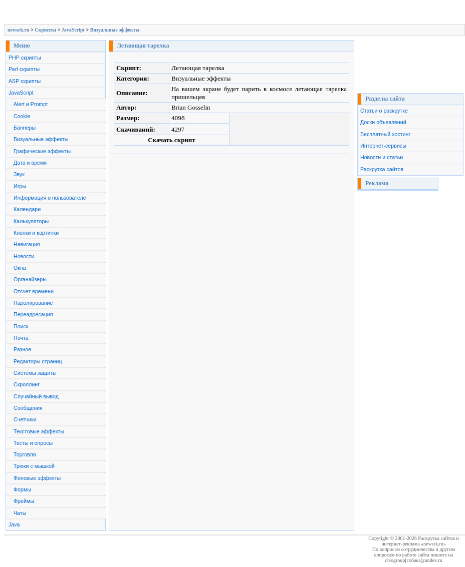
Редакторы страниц (38, 361)
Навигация (27, 244)
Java (14, 524)
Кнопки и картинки (36, 233)
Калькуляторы (31, 221)
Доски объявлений (383, 122)
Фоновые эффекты (37, 478)
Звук (19, 174)
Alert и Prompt (31, 104)
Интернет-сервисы (383, 146)
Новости (24, 256)
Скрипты (45, 30)
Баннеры (25, 128)
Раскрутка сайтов (381, 169)
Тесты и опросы (33, 443)
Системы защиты (35, 373)
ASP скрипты (25, 81)
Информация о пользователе (50, 198)
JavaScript (73, 30)
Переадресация (33, 314)
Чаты (20, 513)
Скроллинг (27, 384)
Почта (21, 338)
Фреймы (24, 501)
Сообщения (28, 408)
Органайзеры (30, 279)
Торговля (25, 454)
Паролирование (33, 303)
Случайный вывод (36, 396)
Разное (22, 349)
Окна (20, 268)
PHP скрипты (25, 58)
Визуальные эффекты (115, 30)
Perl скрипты (24, 69)
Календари (27, 209)
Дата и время (30, 163)
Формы (22, 489)
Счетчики (25, 419)
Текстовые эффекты (39, 431)
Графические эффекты (42, 151)
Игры (20, 186)
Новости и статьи (381, 157)
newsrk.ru (19, 30)
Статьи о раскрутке (384, 111)
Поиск (21, 326)
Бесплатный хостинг (385, 134)
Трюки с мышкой (34, 466)
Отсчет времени (34, 291)
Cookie (22, 116)
